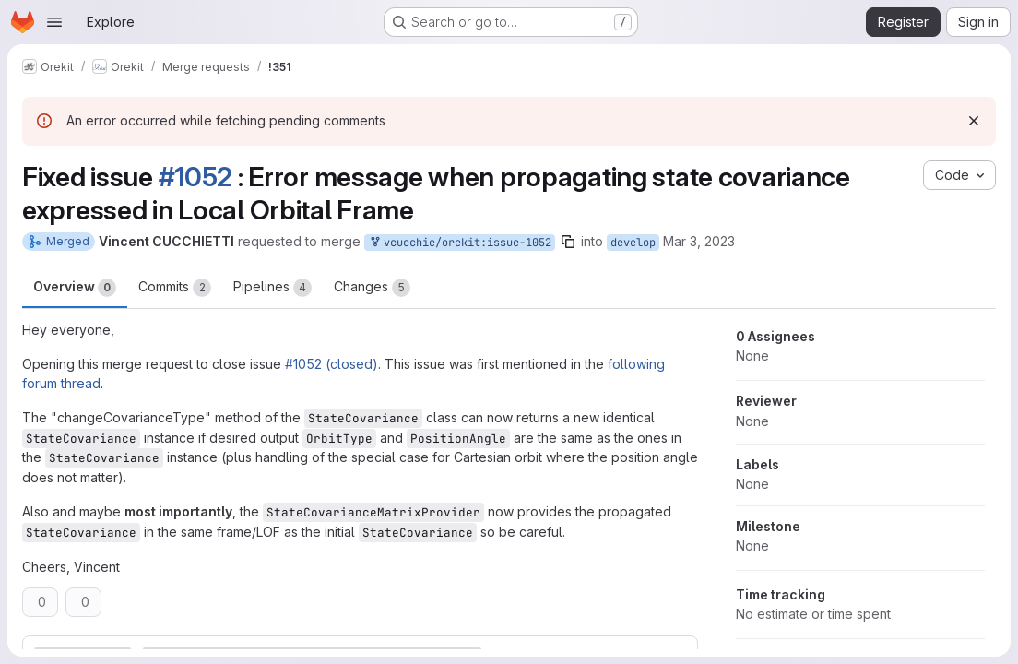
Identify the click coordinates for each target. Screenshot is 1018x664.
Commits (174, 288)
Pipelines (272, 288)
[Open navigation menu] (54, 22)
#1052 (196, 176)
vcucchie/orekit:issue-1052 (459, 243)
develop (633, 242)
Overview (74, 288)
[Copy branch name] (568, 242)
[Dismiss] (974, 121)
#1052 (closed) (331, 364)
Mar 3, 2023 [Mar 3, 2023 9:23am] (699, 241)
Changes (372, 288)
